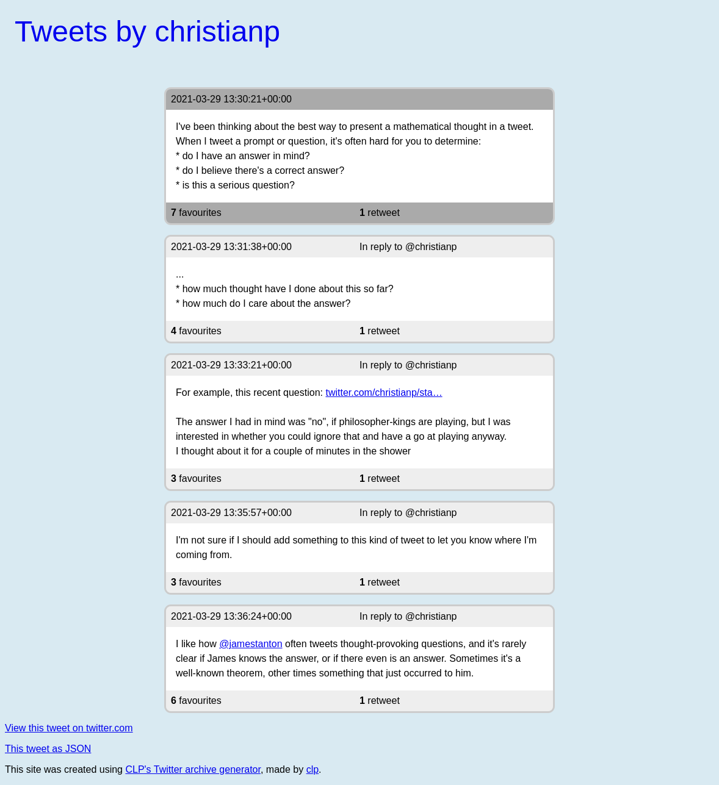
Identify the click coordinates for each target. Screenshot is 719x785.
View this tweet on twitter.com (69, 728)
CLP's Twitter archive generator (193, 769)
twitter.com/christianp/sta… (383, 392)
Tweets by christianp (147, 31)
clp (312, 769)
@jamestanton (250, 644)
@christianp (431, 247)
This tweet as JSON (48, 749)
